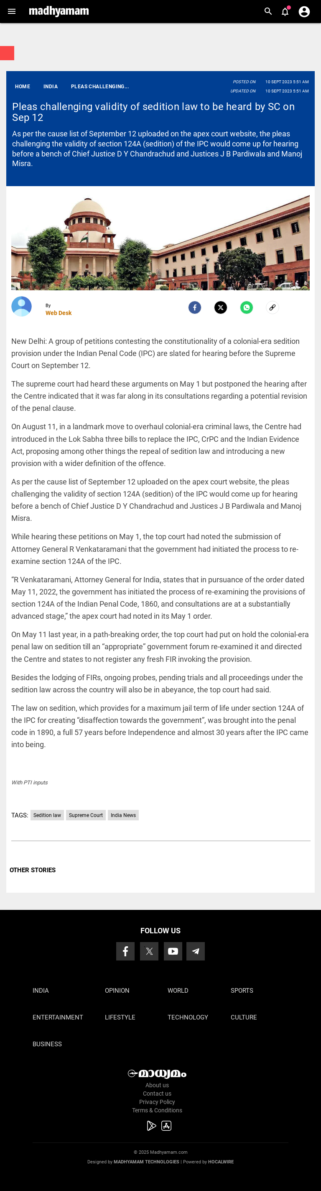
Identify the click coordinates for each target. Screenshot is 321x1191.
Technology (188, 1017)
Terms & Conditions (157, 1110)
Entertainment (58, 1017)
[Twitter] (220, 307)
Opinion (117, 990)
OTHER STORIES (33, 870)
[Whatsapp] (246, 307)
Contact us (157, 1093)
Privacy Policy (157, 1102)
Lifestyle (120, 1017)
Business (47, 1044)
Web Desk (58, 313)
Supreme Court (86, 815)
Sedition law (47, 815)
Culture (244, 1017)
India (41, 990)
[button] (11, 11)
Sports (242, 990)
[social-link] (272, 307)
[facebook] (194, 307)
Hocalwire (221, 1162)
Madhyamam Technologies (146, 1162)
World (178, 990)
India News (123, 815)
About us (157, 1085)
